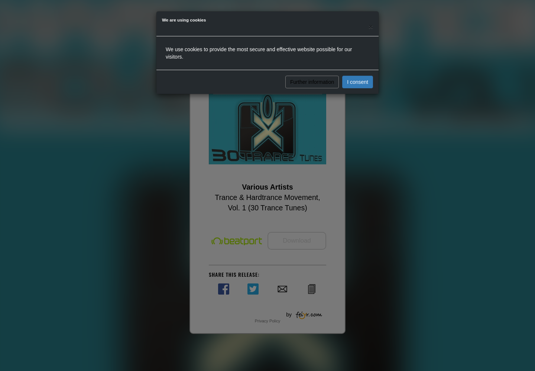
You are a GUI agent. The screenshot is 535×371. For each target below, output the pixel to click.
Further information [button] (312, 82)
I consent (357, 82)
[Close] (371, 26)
